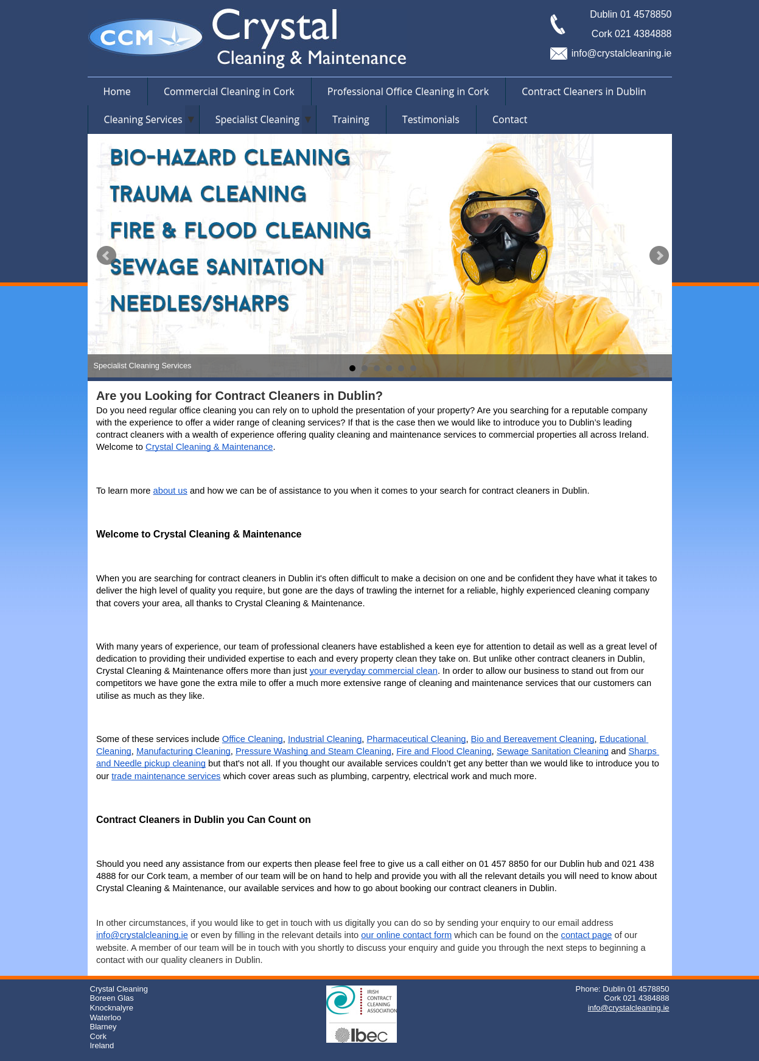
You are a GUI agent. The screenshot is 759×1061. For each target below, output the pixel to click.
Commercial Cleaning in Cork (229, 91)
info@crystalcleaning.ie (622, 53)
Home (117, 91)
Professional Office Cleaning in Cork (408, 91)
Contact (509, 119)
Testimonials (431, 119)
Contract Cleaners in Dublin (584, 91)
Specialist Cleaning (257, 119)
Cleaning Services (143, 119)
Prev (106, 255)
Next (659, 255)
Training (350, 119)
